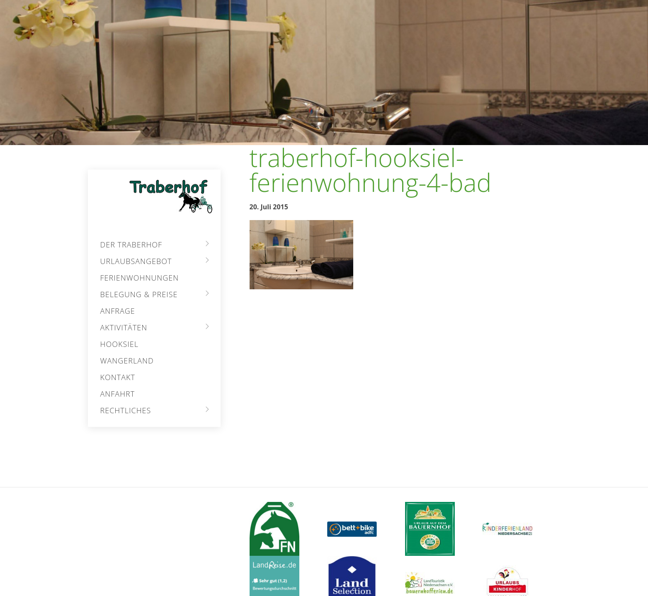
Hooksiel (119, 344)
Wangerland (127, 361)
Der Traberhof (131, 245)
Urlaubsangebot (136, 261)
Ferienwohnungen (139, 278)
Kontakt (117, 377)
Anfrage (117, 311)
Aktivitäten (124, 327)
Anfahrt (117, 394)
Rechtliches (125, 410)
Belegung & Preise (139, 294)
